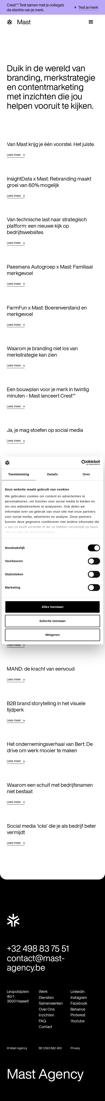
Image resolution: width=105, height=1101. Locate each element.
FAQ (42, 1020)
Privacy (75, 1047)
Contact (45, 1026)
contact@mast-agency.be (35, 962)
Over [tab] (86, 474)
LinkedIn (77, 990)
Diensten (46, 996)
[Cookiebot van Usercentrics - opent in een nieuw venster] (81, 462)
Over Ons (46, 1008)
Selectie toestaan (52, 621)
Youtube (77, 1020)
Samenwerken (51, 1002)
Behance (77, 1008)
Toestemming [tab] (18, 474)
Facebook (78, 1002)
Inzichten (46, 1014)
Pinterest (78, 1014)
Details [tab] (52, 474)
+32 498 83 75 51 (37, 948)
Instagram (78, 996)
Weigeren (52, 635)
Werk (43, 990)
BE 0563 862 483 (50, 1047)
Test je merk (88, 7)
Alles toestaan (52, 607)
